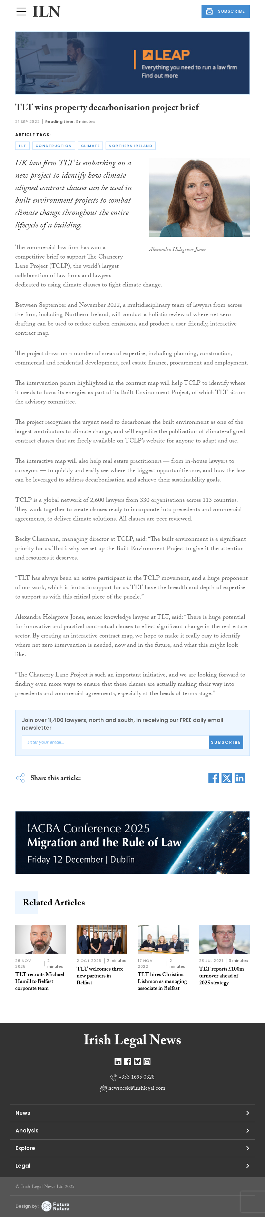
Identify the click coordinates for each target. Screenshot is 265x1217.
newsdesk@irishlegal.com (136, 1088)
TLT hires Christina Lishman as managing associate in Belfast (162, 982)
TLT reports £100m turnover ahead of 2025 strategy (221, 976)
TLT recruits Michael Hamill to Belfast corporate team (39, 982)
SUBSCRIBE (225, 11)
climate (90, 145)
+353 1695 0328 (137, 1077)
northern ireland (131, 145)
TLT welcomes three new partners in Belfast (100, 976)
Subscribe (226, 742)
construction (54, 145)
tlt (22, 145)
